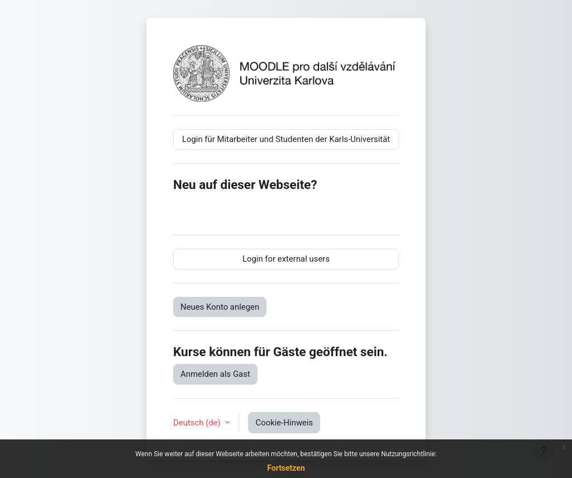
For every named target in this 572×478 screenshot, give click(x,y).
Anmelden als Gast (215, 374)
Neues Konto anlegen (219, 307)
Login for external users (286, 259)
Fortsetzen (286, 467)
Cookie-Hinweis (284, 423)
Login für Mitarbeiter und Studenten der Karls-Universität (286, 139)
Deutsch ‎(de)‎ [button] (197, 423)
